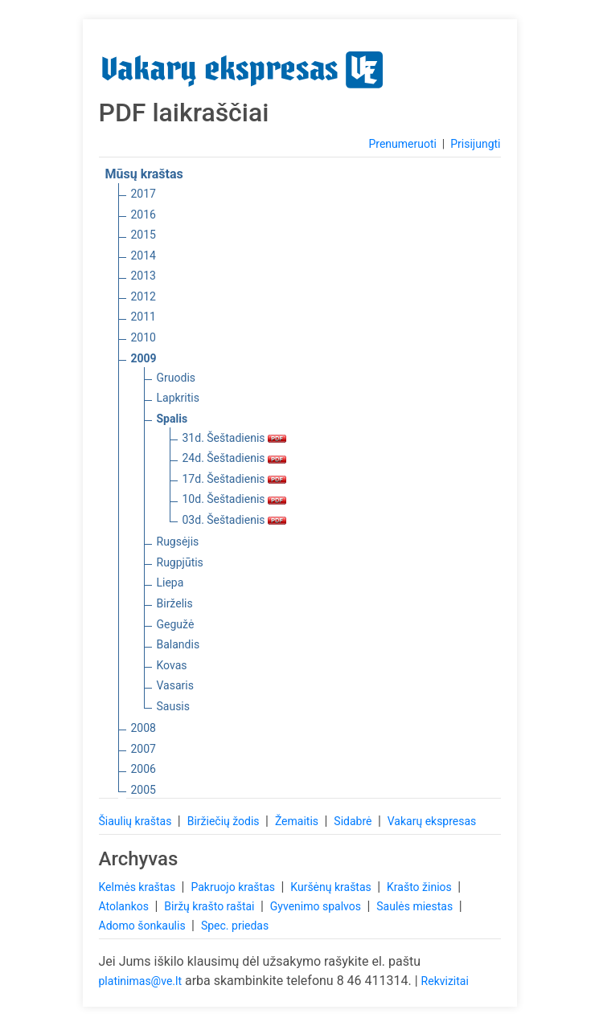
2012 (143, 296)
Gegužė (176, 624)
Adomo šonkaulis (144, 925)
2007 (143, 748)
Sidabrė (354, 821)
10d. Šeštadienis (235, 499)
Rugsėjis (178, 541)
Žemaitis (298, 821)
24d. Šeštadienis (235, 458)
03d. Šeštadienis (235, 519)
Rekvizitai (445, 981)
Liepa (170, 582)
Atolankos (125, 906)
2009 (144, 358)
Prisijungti (475, 143)
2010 (143, 337)
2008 (143, 727)
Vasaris (175, 685)
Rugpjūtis (180, 562)
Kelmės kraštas (138, 887)
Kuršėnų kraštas (332, 887)
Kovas (172, 665)
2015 (143, 234)
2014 (143, 255)
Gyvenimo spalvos (317, 906)
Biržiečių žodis (224, 821)
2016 (143, 214)
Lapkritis (178, 397)
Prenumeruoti (402, 143)
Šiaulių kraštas (136, 821)
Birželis (175, 603)
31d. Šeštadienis (235, 437)
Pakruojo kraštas (234, 887)
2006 (143, 768)
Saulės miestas (415, 906)
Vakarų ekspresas (432, 821)
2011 (143, 316)
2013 (143, 275)
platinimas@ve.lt (140, 981)
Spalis (172, 418)
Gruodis (176, 377)
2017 (143, 193)
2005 (143, 789)
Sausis (174, 706)
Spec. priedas (235, 925)
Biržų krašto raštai (210, 906)
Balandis (178, 644)
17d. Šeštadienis (235, 478)
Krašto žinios (420, 887)
